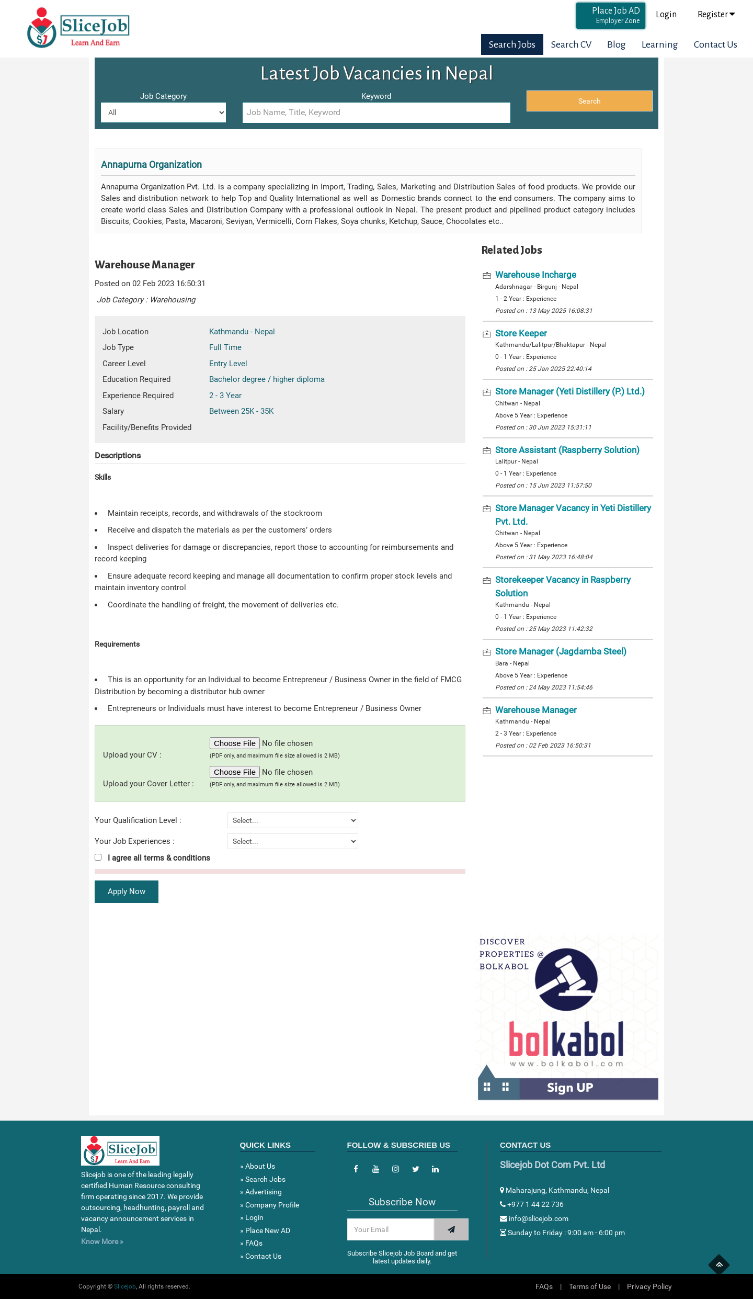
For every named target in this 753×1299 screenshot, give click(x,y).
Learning (660, 44)
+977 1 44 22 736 (532, 1204)
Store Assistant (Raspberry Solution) (567, 450)
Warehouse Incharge (535, 274)
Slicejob (125, 1286)
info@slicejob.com (534, 1218)
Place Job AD (616, 15)
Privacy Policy (649, 1286)
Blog (616, 44)
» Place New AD (265, 1230)
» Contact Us (260, 1256)
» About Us (257, 1166)
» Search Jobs (263, 1179)
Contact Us (715, 44)
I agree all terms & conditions (152, 858)
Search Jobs (512, 44)
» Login (252, 1217)
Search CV (571, 44)
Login (666, 14)
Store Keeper (521, 333)
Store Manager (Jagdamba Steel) (560, 651)
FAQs (544, 1286)
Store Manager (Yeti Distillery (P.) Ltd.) (570, 391)
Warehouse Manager (536, 710)
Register (716, 14)
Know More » (102, 1241)
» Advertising (261, 1192)
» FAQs (251, 1243)
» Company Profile (269, 1205)
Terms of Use (590, 1286)
